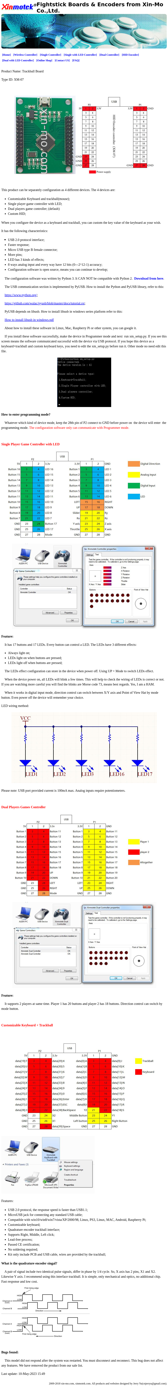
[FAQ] (75, 60)
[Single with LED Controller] (80, 54)
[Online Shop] (44, 60)
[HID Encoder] (130, 54)
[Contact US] (62, 60)
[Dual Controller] (109, 54)
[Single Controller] (50, 54)
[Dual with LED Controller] (18, 60)
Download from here (148, 278)
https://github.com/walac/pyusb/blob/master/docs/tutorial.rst (44, 303)
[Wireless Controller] (25, 54)
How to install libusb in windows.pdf (29, 320)
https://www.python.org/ (21, 295)
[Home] (6, 54)
